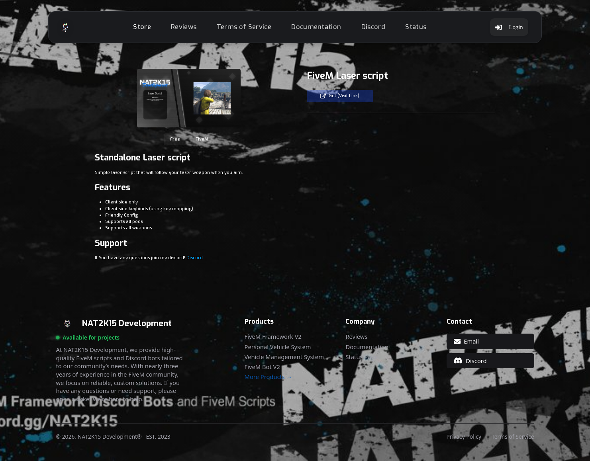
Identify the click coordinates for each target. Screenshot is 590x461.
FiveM (202, 139)
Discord (373, 27)
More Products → (268, 377)
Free (175, 139)
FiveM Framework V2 (273, 337)
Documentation (316, 27)
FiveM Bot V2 (262, 367)
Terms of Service (244, 27)
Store (142, 27)
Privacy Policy (464, 437)
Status (415, 27)
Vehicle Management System (284, 357)
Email (466, 341)
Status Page (361, 357)
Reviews (183, 27)
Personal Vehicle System (278, 347)
